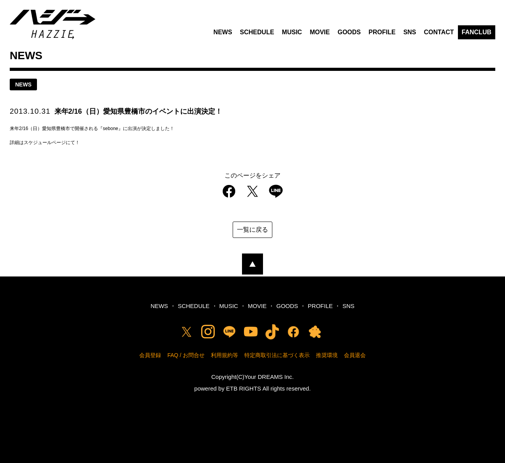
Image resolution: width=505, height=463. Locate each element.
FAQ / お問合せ (186, 355)
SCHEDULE (257, 32)
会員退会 (355, 355)
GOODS (349, 32)
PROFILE (381, 32)
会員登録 (150, 355)
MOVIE (320, 32)
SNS (409, 32)
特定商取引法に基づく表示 (277, 355)
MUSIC (292, 32)
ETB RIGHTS (243, 388)
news (23, 84)
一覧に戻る (252, 229)
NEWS (223, 32)
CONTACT (439, 32)
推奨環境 (327, 355)
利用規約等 (224, 355)
